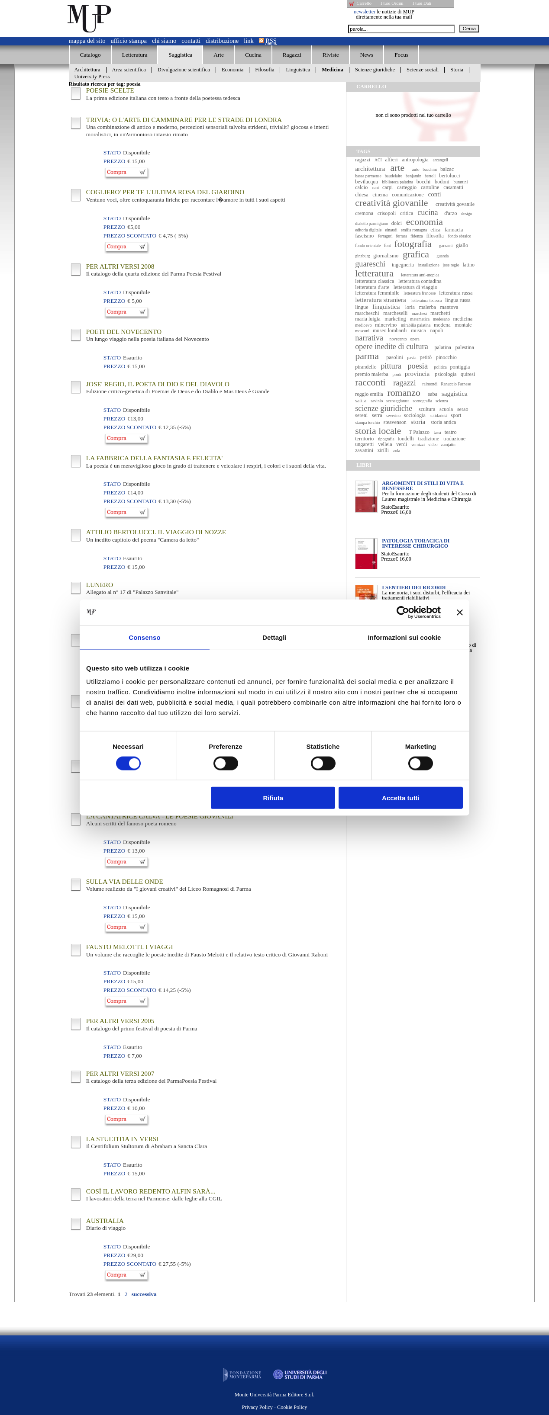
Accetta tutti (401, 798)
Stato (386, 507)
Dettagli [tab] (274, 637)
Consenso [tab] (144, 637)
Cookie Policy (292, 1407)
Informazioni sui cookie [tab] (404, 637)
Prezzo (388, 512)
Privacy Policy (257, 1407)
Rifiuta (273, 798)
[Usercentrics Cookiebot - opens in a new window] (403, 612)
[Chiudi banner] (460, 612)
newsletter (364, 12)
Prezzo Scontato (129, 235)
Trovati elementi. (92, 1294)
